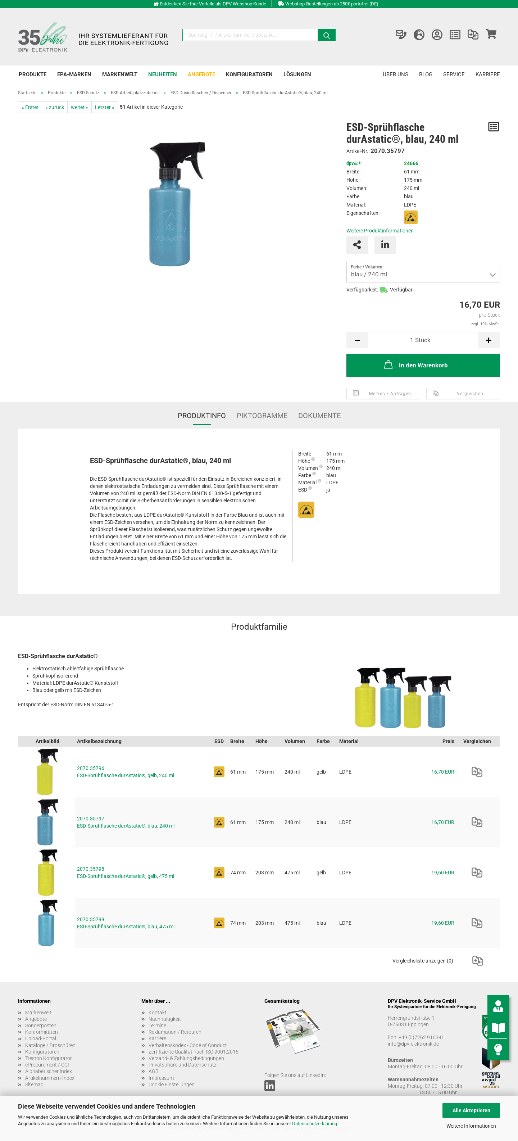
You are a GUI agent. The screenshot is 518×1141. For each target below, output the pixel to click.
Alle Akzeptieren (471, 1110)
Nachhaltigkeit (165, 1019)
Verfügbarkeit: (362, 290)
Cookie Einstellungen (172, 1084)
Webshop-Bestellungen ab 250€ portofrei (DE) (331, 3)
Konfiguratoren (249, 74)
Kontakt (158, 1012)
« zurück (54, 107)
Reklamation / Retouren (175, 1032)
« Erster (30, 107)
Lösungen (297, 74)
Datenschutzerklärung (314, 1123)
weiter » (79, 107)
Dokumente (319, 415)
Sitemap (34, 1084)
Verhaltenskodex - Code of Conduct (188, 1045)
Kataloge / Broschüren (50, 1045)
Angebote (201, 74)
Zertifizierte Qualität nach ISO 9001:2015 (193, 1052)
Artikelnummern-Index (49, 1078)
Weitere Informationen (471, 1126)
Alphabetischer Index (48, 1071)
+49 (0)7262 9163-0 (421, 1037)
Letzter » (104, 107)
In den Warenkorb (415, 364)
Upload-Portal (40, 1038)
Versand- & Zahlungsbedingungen (186, 1058)
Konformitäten (41, 1032)
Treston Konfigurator (48, 1058)
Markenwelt (119, 74)
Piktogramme (262, 415)
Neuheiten (162, 74)
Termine (157, 1025)
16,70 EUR (442, 772)
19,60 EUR (442, 872)
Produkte (32, 74)
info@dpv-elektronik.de (413, 1044)
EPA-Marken (74, 74)
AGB (154, 1071)
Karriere (488, 74)
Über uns (395, 74)
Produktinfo (202, 415)
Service (454, 74)
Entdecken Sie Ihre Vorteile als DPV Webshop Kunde (213, 3)
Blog (425, 74)
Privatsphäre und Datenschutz (183, 1065)
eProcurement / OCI (47, 1065)
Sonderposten (40, 1025)
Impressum (161, 1078)
